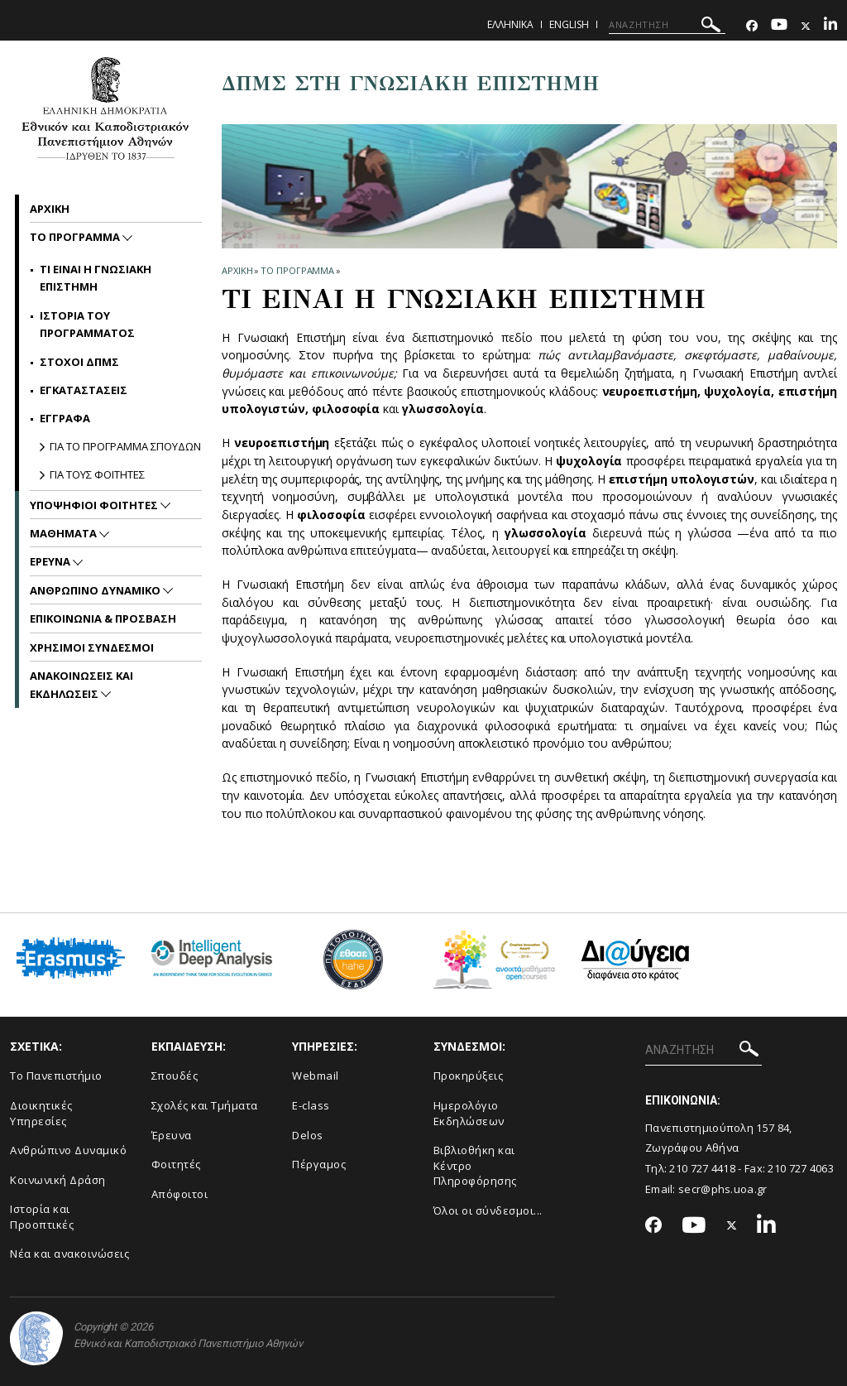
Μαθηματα (64, 533)
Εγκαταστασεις (83, 390)
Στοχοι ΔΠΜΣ (79, 361)
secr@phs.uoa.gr (723, 1188)
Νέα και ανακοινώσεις (69, 1253)
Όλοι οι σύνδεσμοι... (488, 1210)
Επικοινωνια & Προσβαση (103, 618)
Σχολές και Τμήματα (204, 1105)
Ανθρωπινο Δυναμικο (96, 590)
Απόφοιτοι (179, 1193)
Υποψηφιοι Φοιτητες (95, 505)
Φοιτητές (176, 1164)
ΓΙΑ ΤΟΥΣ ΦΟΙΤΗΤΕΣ (97, 474)
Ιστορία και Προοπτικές (42, 1216)
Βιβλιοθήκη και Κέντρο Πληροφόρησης (475, 1165)
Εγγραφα (65, 418)
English (569, 24)
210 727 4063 (801, 1168)
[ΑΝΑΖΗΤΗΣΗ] (667, 25)
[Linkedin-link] (830, 26)
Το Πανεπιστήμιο (56, 1075)
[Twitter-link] (806, 26)
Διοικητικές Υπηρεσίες (41, 1113)
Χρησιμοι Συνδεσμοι (92, 647)
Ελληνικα (510, 24)
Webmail (315, 1075)
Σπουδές (175, 1075)
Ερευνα (51, 561)
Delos (307, 1135)
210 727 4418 (702, 1168)
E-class (311, 1105)
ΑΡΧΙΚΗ (237, 270)
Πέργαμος (319, 1164)
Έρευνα (171, 1135)
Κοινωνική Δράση (58, 1179)
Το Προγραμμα (297, 270)
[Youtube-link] (779, 26)
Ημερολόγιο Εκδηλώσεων (469, 1113)
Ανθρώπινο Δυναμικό (68, 1150)
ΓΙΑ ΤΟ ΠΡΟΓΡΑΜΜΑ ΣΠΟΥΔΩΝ (125, 446)
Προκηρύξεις (468, 1075)
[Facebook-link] (752, 26)
